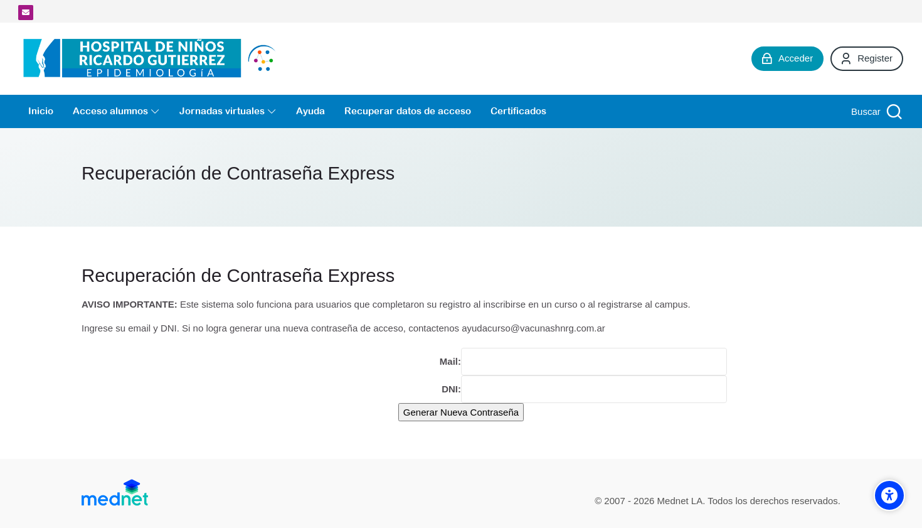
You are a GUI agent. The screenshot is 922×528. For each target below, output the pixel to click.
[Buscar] (875, 111)
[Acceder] (787, 58)
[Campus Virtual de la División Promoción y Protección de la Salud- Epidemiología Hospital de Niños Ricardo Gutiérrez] (153, 58)
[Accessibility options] (889, 495)
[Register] (866, 58)
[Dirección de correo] (25, 12)
